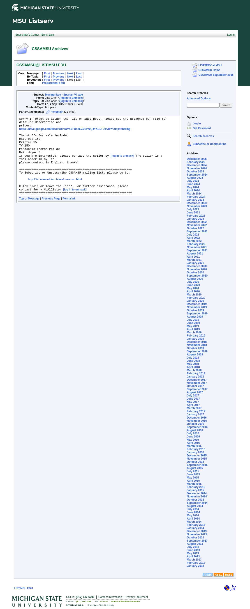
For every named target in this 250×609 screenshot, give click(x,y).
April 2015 (193, 480)
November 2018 (197, 345)
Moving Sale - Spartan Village (64, 94)
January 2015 (195, 490)
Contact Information (110, 597)
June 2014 (193, 512)
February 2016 (196, 449)
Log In (197, 123)
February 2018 (196, 373)
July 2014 (193, 509)
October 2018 (195, 348)
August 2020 (195, 278)
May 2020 (193, 288)
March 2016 (194, 446)
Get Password (202, 128)
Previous (58, 73)
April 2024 (193, 190)
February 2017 (196, 411)
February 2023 (196, 215)
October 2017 (195, 386)
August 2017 (195, 392)
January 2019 (195, 338)
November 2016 (197, 420)
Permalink (68, 213)
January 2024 (195, 199)
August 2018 (195, 354)
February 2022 (196, 244)
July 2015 (193, 471)
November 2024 (197, 168)
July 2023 (193, 209)
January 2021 (195, 263)
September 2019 (197, 313)
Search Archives (197, 93)
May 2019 (193, 326)
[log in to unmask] (71, 97)
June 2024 (193, 184)
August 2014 (195, 506)
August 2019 (195, 316)
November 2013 (197, 534)
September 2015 (197, 465)
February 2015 (196, 487)
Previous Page (51, 213)
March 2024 (194, 193)
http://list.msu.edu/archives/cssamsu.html (55, 191)
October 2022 (195, 228)
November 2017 (197, 383)
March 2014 (194, 521)
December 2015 (197, 455)
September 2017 (197, 389)
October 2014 (195, 499)
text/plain (57, 111)
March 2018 (194, 370)
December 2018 (197, 341)
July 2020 (193, 282)
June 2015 (193, 474)
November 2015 (197, 458)
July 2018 (193, 357)
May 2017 (193, 401)
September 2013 (197, 540)
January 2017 (195, 414)
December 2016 (197, 417)
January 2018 (195, 376)
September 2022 (197, 231)
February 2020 (196, 297)
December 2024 (197, 165)
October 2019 (195, 310)
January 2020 (195, 300)
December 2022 (197, 222)
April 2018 (193, 367)
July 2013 (193, 547)
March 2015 (194, 483)
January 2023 (195, 218)
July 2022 (193, 234)
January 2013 (195, 566)
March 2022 (194, 241)
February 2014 (196, 525)
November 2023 (197, 206)
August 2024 (195, 177)
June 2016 (193, 436)
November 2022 (197, 225)
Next (70, 73)
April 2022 (193, 237)
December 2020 (197, 266)
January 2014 (195, 528)
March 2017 (194, 408)
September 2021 (197, 250)
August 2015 (195, 468)
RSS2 (228, 574)
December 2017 (197, 379)
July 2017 (193, 395)
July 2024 (193, 181)
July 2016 (193, 433)
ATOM (207, 574)
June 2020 (193, 285)
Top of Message (29, 213)
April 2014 (193, 518)
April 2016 (193, 442)
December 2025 (197, 158)
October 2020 (195, 272)
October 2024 (195, 171)
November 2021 (197, 247)
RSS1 (218, 574)
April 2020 (193, 291)
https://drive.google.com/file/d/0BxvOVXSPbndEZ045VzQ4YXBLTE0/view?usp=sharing (74, 131)
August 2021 (195, 253)
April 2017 (193, 405)
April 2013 (193, 556)
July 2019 (193, 319)
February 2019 (196, 335)
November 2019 (197, 307)
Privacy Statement (137, 597)
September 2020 (197, 275)
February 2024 (196, 196)
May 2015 (193, 477)
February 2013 (196, 562)
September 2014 (197, 502)
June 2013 (193, 550)
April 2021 (193, 256)
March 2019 (194, 332)
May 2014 (193, 515)
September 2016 (197, 427)
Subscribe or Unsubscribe (209, 144)
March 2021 (194, 259)
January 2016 (195, 452)
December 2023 (197, 203)
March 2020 (194, 294)
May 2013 (193, 553)
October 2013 (195, 537)
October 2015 (195, 461)
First (47, 73)
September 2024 (197, 174)
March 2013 (194, 559)
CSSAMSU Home (209, 70)
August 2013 (195, 543)
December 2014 (197, 493)
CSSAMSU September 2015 (216, 74)
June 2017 (193, 398)
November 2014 (197, 496)
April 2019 (193, 329)
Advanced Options (199, 98)
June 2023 (193, 212)
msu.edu (104, 601)
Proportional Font (53, 83)
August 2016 (195, 430)
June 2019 (193, 323)
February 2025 (196, 162)
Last (79, 73)
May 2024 (193, 187)
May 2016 (193, 439)
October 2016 (195, 424)
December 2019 (197, 304)
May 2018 (193, 364)
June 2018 (193, 360)
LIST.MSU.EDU (23, 588)
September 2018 (197, 351)
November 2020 (197, 269)
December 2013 (197, 531)
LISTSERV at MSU (210, 65)
